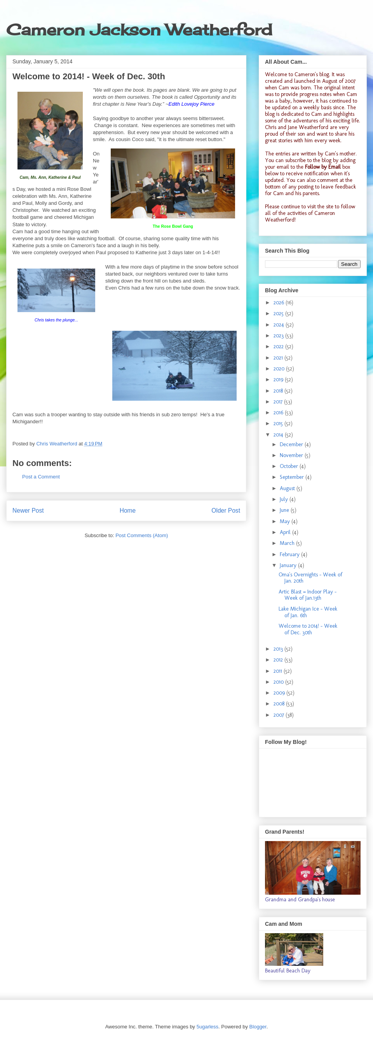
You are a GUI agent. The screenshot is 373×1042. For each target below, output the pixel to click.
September (292, 477)
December (292, 444)
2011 (279, 671)
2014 (279, 434)
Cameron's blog (312, 74)
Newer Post (28, 510)
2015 (279, 423)
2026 (280, 302)
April (286, 532)
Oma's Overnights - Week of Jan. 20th (310, 578)
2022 (279, 346)
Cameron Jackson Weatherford (139, 29)
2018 (279, 390)
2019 (279, 379)
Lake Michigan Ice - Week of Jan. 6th (308, 612)
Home (128, 510)
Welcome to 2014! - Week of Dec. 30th (308, 629)
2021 (279, 357)
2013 (279, 649)
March (288, 543)
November (292, 455)
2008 (280, 703)
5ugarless (207, 1027)
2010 (279, 682)
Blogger (258, 1027)
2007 (280, 715)
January (289, 565)
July (284, 499)
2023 (279, 335)
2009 (280, 692)
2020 (280, 368)
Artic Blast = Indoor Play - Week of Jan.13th (307, 595)
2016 (279, 412)
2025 (279, 313)
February (290, 554)
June (285, 510)
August (288, 488)
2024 (280, 324)
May (285, 521)
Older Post (225, 510)
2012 (279, 659)
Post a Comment (41, 477)
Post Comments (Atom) (141, 535)
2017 (279, 401)
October (290, 466)
